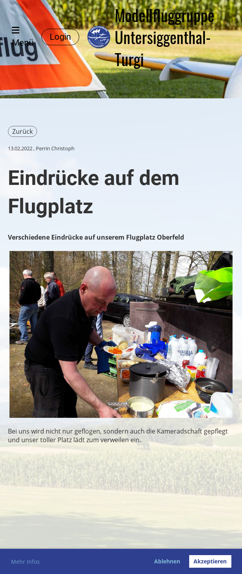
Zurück (22, 131)
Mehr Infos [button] (25, 561)
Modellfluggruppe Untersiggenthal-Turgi (164, 37)
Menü (23, 37)
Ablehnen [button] (167, 561)
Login (60, 37)
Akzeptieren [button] (210, 561)
